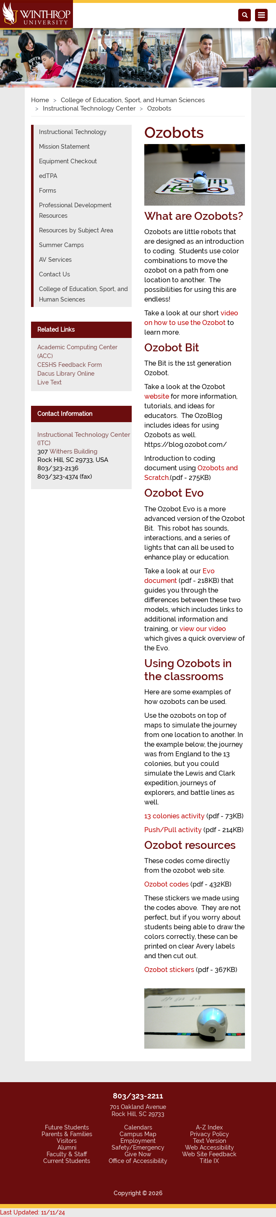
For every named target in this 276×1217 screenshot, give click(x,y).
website (156, 396)
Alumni (66, 1147)
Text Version (209, 1140)
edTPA (48, 176)
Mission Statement (64, 146)
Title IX (209, 1161)
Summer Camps (61, 245)
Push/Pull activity (173, 830)
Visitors (67, 1140)
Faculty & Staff (67, 1154)
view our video (203, 629)
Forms (47, 190)
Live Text (49, 382)
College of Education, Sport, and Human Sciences (133, 100)
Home (40, 100)
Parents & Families (67, 1134)
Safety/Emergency (138, 1147)
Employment (138, 1140)
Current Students (66, 1161)
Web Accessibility (209, 1147)
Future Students (67, 1127)
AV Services (55, 259)
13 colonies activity (174, 816)
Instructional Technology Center (89, 108)
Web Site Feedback (209, 1154)
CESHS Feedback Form (69, 364)
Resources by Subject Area (76, 230)
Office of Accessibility (138, 1161)
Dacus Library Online (65, 373)
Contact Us (54, 274)
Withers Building (73, 451)
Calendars (138, 1127)
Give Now (138, 1154)
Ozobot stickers (169, 970)
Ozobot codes (166, 884)
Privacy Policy (209, 1134)
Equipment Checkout (68, 161)
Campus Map (138, 1134)
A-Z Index (209, 1127)
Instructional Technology (73, 132)
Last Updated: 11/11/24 (32, 1212)
